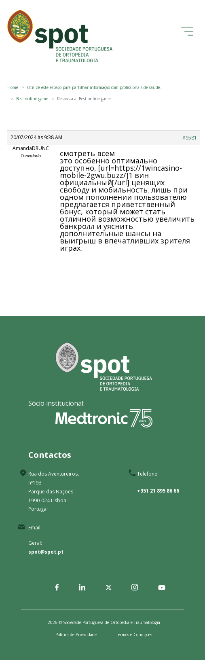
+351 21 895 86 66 (158, 490)
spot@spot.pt (45, 551)
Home (12, 87)
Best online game (32, 99)
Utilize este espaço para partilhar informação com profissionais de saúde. (94, 87)
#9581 (189, 137)
